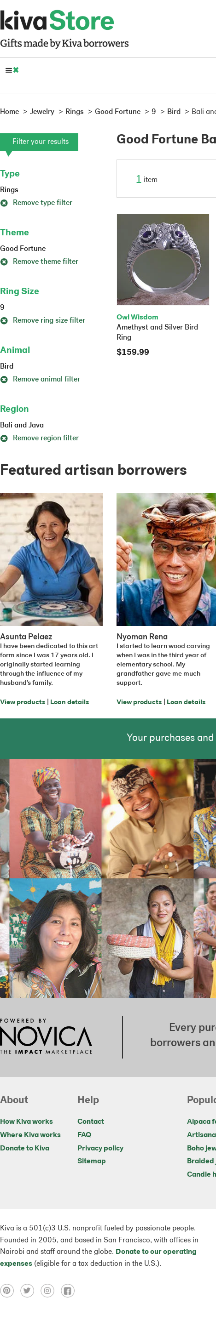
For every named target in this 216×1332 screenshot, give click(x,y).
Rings (9, 190)
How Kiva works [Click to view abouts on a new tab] (26, 1122)
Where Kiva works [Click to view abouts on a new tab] (30, 1135)
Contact (90, 1122)
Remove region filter (39, 438)
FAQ (84, 1135)
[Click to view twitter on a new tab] (30, 1290)
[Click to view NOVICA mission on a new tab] (46, 1037)
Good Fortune (23, 249)
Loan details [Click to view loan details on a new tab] (69, 702)
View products (22, 702)
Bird (6, 366)
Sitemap (91, 1161)
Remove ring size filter (42, 320)
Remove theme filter (39, 262)
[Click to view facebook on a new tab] (70, 1290)
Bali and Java (22, 425)
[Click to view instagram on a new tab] (51, 1290)
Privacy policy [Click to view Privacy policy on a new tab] (100, 1148)
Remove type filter (36, 203)
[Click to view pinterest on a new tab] (10, 1290)
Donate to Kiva (24, 1148)
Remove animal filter (40, 379)
